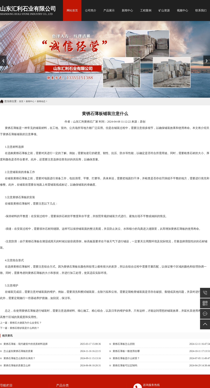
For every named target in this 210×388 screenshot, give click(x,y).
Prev (2, 57)
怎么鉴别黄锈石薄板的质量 (18, 351)
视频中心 (182, 10)
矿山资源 (164, 10)
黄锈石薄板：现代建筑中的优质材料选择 (26, 344)
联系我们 (200, 10)
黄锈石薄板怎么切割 (124, 344)
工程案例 (145, 10)
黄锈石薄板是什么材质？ (126, 358)
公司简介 (90, 10)
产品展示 (109, 10)
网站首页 (72, 10)
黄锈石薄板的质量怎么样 (17, 365)
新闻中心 (127, 10)
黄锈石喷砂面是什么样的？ (24, 328)
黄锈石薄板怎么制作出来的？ (19, 358)
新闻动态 (41, 101)
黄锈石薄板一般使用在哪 (126, 351)
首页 (21, 101)
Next (205, 57)
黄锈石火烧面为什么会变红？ (26, 322)
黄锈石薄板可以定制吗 (125, 365)
